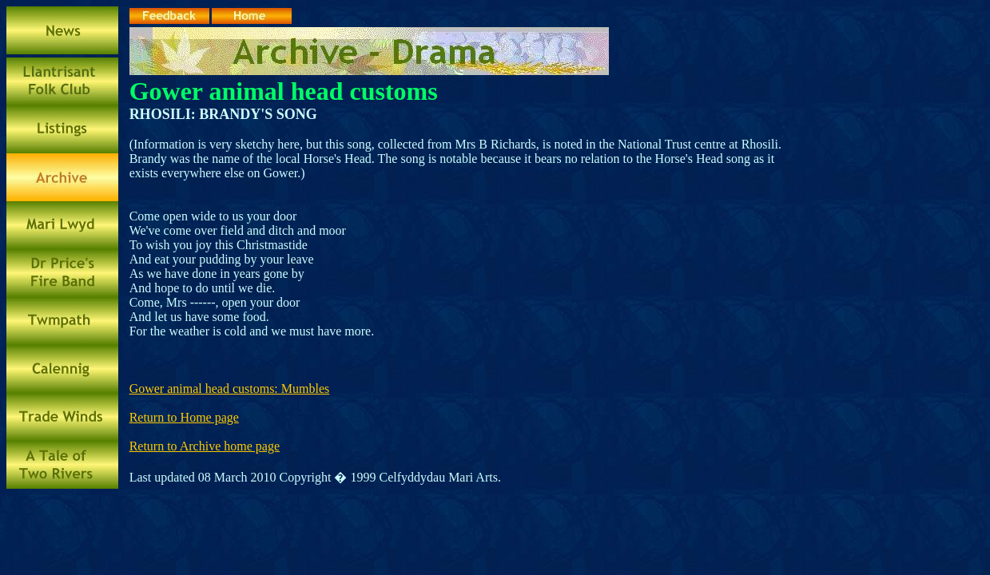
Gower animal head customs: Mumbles (229, 388)
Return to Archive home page (204, 446)
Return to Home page (184, 417)
